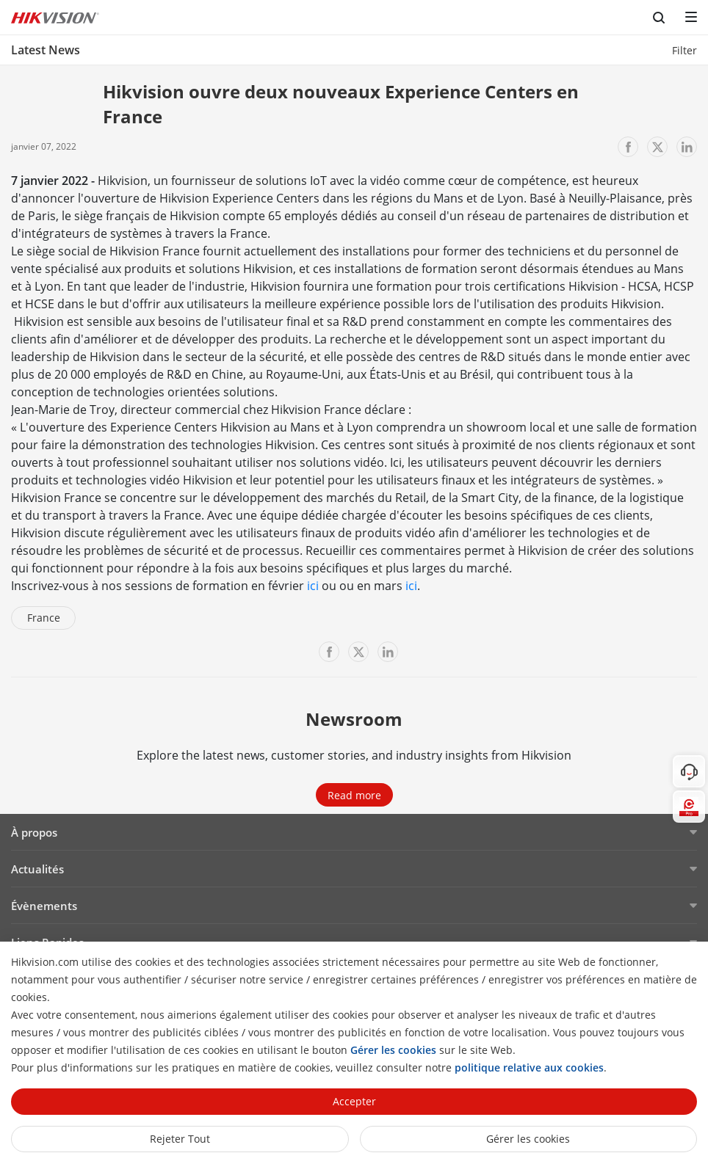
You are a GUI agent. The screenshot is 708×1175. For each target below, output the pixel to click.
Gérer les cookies (528, 1139)
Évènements (44, 905)
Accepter (354, 1101)
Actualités (37, 869)
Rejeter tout (180, 1139)
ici (313, 586)
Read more (354, 795)
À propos (34, 832)
